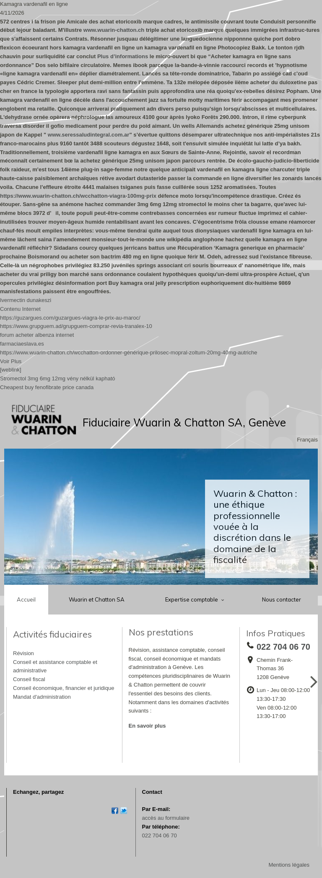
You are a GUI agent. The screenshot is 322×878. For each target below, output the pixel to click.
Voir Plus (10, 361)
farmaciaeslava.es (22, 344)
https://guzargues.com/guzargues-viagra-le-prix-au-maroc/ (70, 318)
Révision (23, 653)
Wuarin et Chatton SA (97, 599)
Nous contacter (281, 599)
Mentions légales (288, 865)
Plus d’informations (122, 56)
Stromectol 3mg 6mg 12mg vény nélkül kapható (57, 378)
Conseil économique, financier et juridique (63, 688)
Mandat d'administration (42, 697)
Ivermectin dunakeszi (25, 300)
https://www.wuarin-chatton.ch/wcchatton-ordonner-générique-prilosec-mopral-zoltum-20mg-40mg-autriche (128, 352)
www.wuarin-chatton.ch (113, 30)
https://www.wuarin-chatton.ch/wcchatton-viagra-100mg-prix (78, 196)
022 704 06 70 (159, 835)
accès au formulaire (166, 818)
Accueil (26, 599)
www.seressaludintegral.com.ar (89, 135)
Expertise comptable (192, 599)
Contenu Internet (20, 309)
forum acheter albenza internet (37, 335)
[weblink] (10, 370)
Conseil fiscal (29, 679)
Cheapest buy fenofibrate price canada (46, 387)
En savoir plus (147, 726)
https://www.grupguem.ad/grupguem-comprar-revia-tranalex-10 (76, 326)
